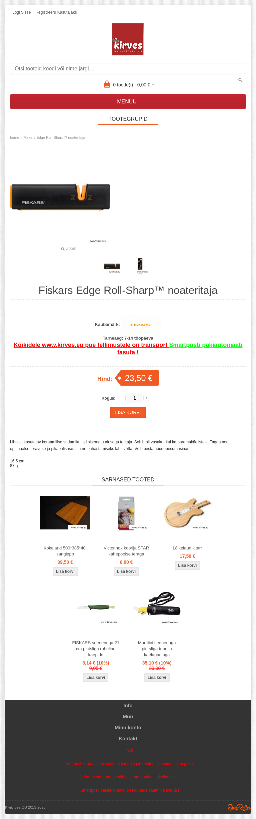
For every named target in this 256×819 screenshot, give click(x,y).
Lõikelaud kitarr (187, 547)
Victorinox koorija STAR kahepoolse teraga (126, 550)
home (14, 137)
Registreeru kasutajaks (56, 12)
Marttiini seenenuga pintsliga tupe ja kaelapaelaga (157, 648)
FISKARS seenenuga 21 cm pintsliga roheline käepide (96, 648)
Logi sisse (21, 12)
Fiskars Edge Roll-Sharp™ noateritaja (54, 137)
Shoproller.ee (239, 807)
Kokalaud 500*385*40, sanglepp (65, 550)
